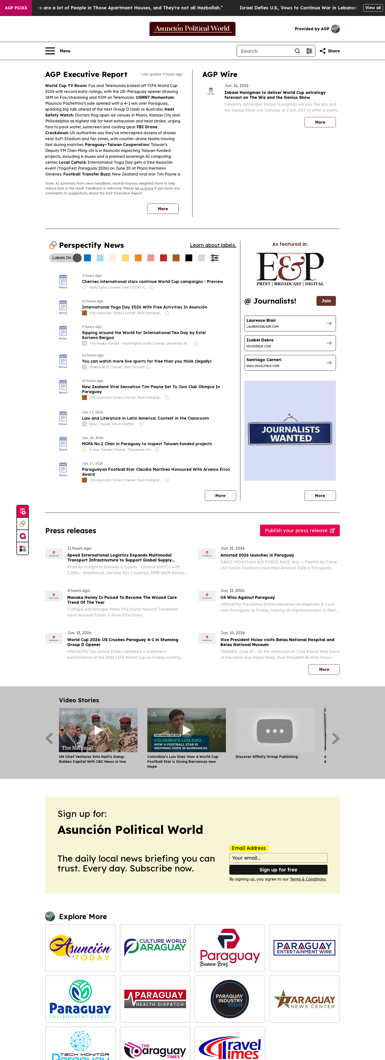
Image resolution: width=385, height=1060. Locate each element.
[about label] (84, 287)
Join (326, 301)
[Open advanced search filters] (309, 51)
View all (373, 7)
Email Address (249, 848)
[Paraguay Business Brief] (229, 948)
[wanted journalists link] (290, 269)
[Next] (336, 738)
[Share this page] (329, 51)
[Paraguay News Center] (304, 999)
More (163, 208)
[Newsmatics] (22, 548)
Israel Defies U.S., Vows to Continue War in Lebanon (320, 8)
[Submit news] (22, 511)
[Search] (264, 51)
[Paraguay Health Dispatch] (155, 999)
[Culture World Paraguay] (155, 948)
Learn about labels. (213, 245)
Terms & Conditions (308, 879)
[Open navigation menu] (57, 51)
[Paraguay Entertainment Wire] (304, 948)
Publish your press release (300, 530)
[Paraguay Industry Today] (229, 999)
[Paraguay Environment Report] (80, 999)
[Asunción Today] (80, 948)
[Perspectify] (22, 524)
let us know (144, 188)
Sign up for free (278, 870)
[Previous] (49, 738)
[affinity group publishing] (22, 536)
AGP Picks (16, 7)
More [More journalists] (325, 494)
